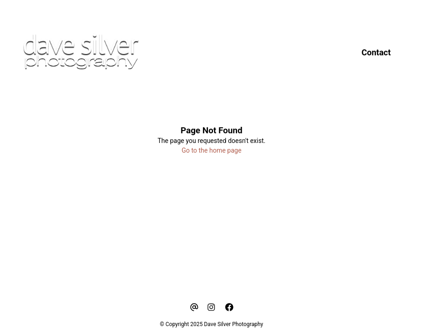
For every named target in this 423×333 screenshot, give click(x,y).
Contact (376, 52)
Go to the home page (212, 150)
